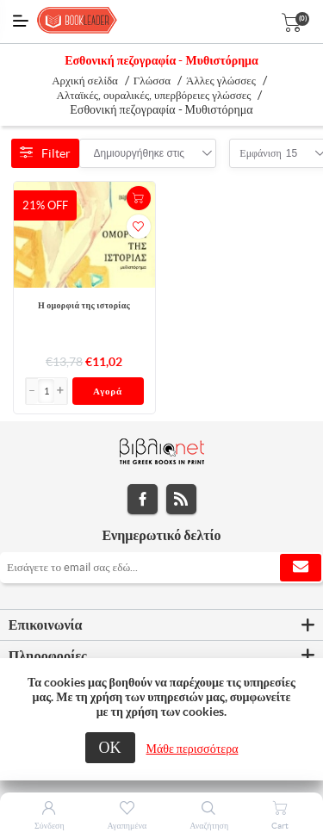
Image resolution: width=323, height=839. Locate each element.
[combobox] (139, 153)
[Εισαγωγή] (46, 391)
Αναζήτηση (208, 825)
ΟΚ (110, 747)
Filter (45, 153)
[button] (60, 391)
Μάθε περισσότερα (192, 748)
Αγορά (107, 391)
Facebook (142, 499)
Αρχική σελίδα (85, 80)
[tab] (161, 625)
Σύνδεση (49, 825)
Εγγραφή (300, 567)
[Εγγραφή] (161, 567)
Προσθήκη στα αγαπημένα (139, 226)
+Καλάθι (139, 198)
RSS (181, 499)
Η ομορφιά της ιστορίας (84, 305)
